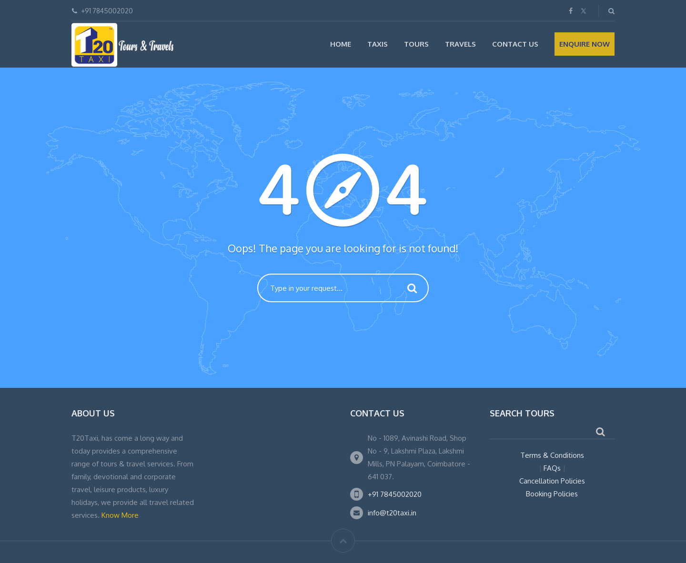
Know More (120, 515)
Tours (416, 44)
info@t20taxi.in (392, 512)
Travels (460, 44)
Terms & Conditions (552, 455)
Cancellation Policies (552, 480)
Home (340, 44)
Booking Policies (552, 493)
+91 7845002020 (395, 494)
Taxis (377, 44)
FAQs (552, 468)
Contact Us (515, 44)
